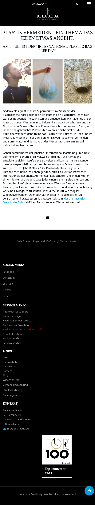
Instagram (9, 277)
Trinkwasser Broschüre (16, 325)
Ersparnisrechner (13, 343)
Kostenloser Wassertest (17, 320)
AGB (5, 357)
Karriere (7, 371)
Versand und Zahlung (15, 385)
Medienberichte (12, 338)
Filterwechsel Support (15, 311)
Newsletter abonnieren (16, 334)
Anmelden (39, 3)
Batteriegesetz (11, 395)
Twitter (7, 290)
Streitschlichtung (12, 390)
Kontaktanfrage (12, 316)
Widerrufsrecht (11, 380)
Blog (5, 375)
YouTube (8, 284)
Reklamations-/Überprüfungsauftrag (24, 329)
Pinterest (8, 296)
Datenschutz (10, 362)
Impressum (9, 366)
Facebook (8, 271)
